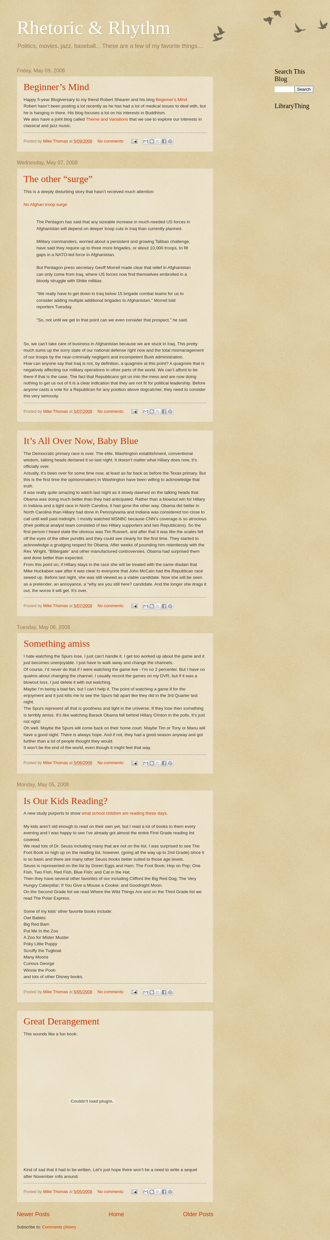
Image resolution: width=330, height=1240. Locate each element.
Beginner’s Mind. (172, 99)
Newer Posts (33, 1214)
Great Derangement (62, 1021)
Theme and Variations (107, 119)
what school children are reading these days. (125, 813)
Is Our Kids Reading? (66, 800)
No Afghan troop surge (45, 204)
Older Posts (198, 1214)
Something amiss (57, 643)
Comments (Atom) (59, 1227)
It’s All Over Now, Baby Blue (81, 440)
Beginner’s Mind (56, 86)
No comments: (112, 141)
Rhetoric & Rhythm (93, 27)
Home (116, 1214)
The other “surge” (58, 178)
